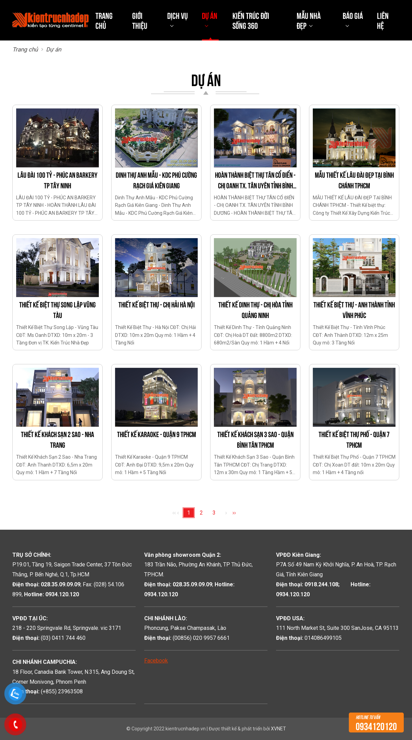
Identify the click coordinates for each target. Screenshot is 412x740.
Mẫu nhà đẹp (309, 20)
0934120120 (376, 723)
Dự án (209, 15)
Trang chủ (104, 20)
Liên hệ (383, 20)
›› (234, 512)
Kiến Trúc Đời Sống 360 (250, 20)
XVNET (278, 728)
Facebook (156, 660)
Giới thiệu (139, 20)
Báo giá (353, 15)
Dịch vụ (177, 15)
